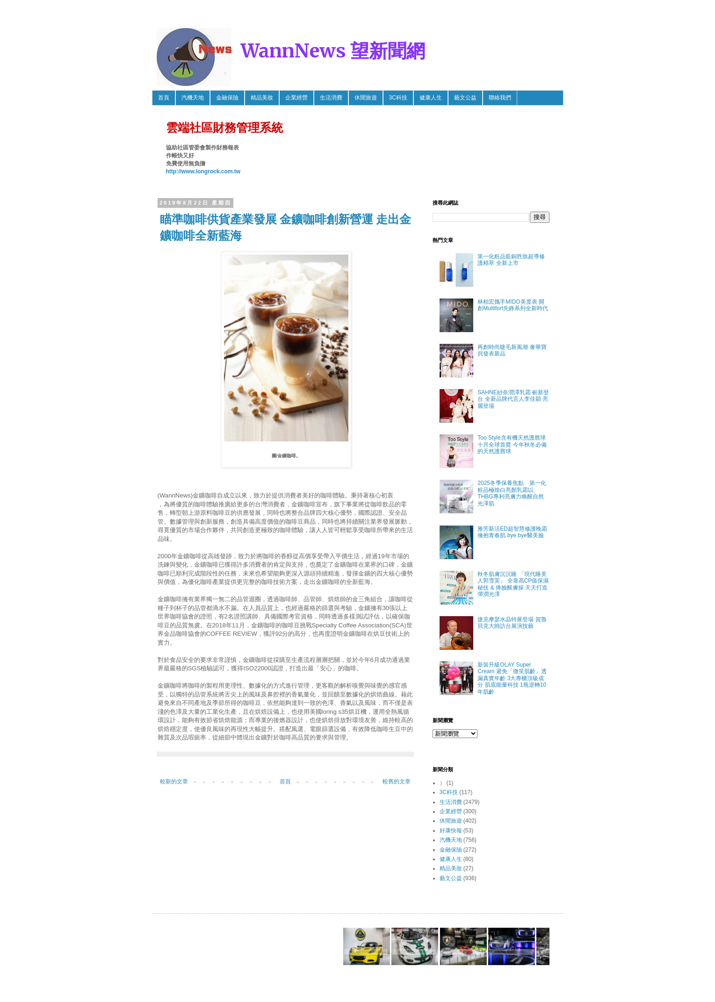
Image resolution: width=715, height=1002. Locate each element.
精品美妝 (262, 97)
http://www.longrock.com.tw (203, 171)
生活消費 (331, 97)
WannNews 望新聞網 (333, 51)
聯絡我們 (500, 97)
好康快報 (451, 830)
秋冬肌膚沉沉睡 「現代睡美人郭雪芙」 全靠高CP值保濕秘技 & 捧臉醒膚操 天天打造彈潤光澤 (513, 584)
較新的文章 (174, 781)
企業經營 (296, 97)
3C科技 (398, 97)
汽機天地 (192, 97)
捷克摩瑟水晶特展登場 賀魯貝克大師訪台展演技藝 (511, 622)
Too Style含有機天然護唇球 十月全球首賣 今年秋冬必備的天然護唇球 (511, 444)
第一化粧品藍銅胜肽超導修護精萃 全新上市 (511, 259)
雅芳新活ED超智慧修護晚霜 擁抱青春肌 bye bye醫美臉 (512, 532)
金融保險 (227, 97)
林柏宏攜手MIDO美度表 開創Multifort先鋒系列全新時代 (512, 305)
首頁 (163, 97)
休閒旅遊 (365, 97)
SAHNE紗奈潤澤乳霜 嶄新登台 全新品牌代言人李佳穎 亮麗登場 (513, 399)
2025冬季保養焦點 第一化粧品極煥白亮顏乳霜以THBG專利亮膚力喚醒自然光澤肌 (511, 493)
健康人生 (430, 97)
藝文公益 (465, 97)
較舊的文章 (397, 781)
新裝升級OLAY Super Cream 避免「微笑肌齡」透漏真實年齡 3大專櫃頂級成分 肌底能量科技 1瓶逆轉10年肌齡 (511, 678)
